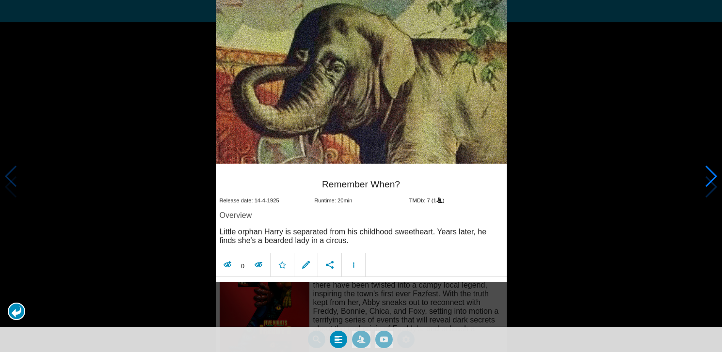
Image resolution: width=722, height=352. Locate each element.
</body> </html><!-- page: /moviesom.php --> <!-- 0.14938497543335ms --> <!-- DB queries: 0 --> (361, 176)
